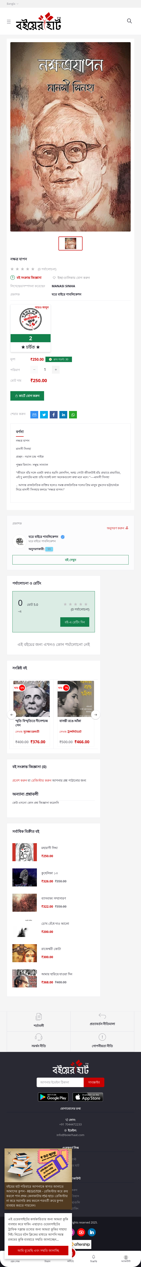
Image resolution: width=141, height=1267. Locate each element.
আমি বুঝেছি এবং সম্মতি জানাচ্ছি (38, 1250)
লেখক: (27, 732)
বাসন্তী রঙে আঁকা (70, 721)
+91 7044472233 (70, 1124)
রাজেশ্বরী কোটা (51, 949)
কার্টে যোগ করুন (27, 396)
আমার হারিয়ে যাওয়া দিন (56, 974)
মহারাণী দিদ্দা (49, 848)
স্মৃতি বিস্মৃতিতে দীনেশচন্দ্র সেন (31, 723)
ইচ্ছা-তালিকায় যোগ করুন (71, 277)
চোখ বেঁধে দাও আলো (55, 924)
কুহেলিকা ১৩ (49, 873)
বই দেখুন (70, 560)
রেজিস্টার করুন (41, 780)
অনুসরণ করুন (118, 528)
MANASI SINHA (63, 286)
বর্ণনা (20, 431)
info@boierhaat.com (70, 1135)
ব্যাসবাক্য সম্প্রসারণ (53, 898)
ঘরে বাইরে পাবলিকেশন (66, 294)
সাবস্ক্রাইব (94, 1082)
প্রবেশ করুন (19, 780)
